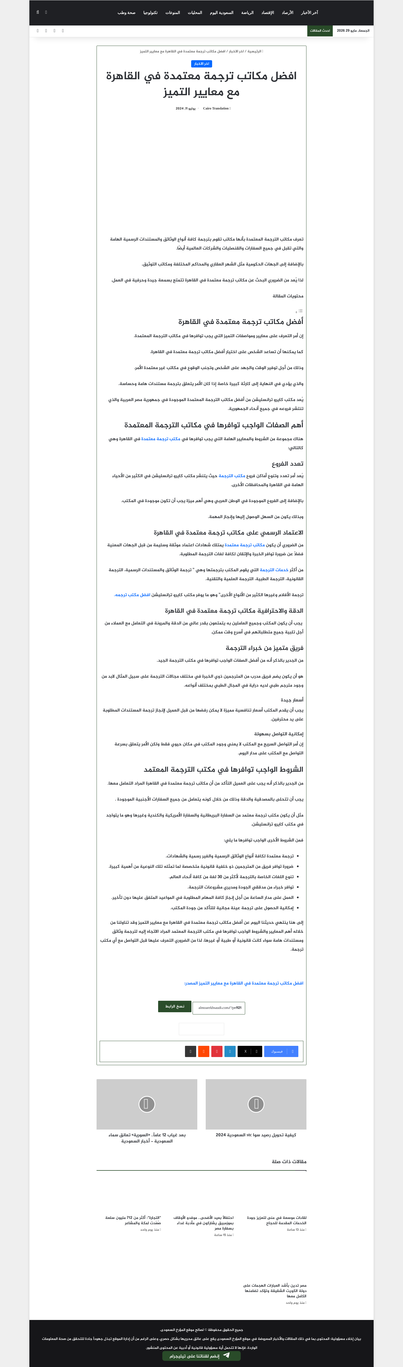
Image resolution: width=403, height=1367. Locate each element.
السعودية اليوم (221, 13)
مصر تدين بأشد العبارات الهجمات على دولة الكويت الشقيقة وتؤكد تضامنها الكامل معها (274, 1291)
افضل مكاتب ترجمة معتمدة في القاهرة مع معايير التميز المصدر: (243, 983)
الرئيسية (255, 51)
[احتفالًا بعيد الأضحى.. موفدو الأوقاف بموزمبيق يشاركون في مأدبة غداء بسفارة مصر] (201, 1194)
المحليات (195, 13)
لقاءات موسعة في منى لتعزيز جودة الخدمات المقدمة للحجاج (276, 1220)
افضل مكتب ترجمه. (132, 595)
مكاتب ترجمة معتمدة (245, 545)
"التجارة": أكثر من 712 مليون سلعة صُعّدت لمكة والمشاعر (133, 1220)
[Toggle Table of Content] (299, 312)
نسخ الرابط (174, 1006)
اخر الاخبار (236, 51)
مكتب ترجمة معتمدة (160, 439)
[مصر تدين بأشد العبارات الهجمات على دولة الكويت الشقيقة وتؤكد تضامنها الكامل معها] (274, 1262)
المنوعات (172, 13)
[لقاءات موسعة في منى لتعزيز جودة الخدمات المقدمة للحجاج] (274, 1194)
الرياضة (247, 13)
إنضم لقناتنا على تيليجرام (200, 1356)
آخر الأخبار (309, 13)
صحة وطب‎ (127, 13)
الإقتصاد (267, 13)
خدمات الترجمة (274, 570)
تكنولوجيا (150, 13)
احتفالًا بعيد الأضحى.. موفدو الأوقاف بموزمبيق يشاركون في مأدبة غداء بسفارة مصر (204, 1223)
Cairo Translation (216, 108)
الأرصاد (287, 13)
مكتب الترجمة (232, 476)
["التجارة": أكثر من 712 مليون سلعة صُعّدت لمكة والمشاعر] (129, 1194)
